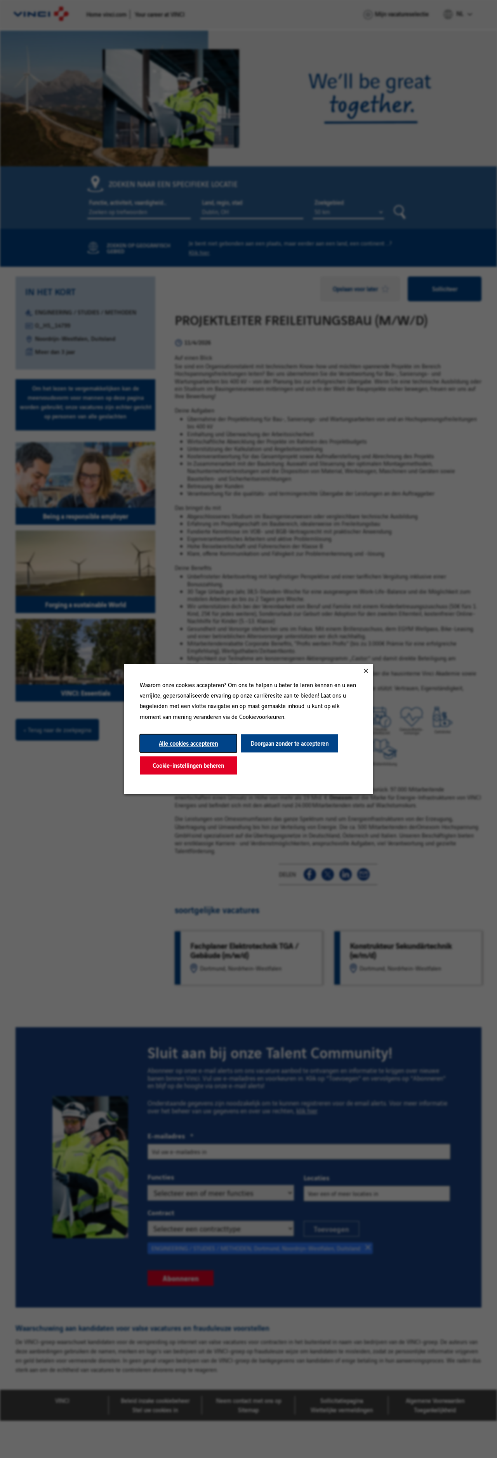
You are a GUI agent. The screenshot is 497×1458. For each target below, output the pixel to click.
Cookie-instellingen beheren (188, 765)
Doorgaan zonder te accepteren (289, 743)
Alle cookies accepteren (188, 743)
